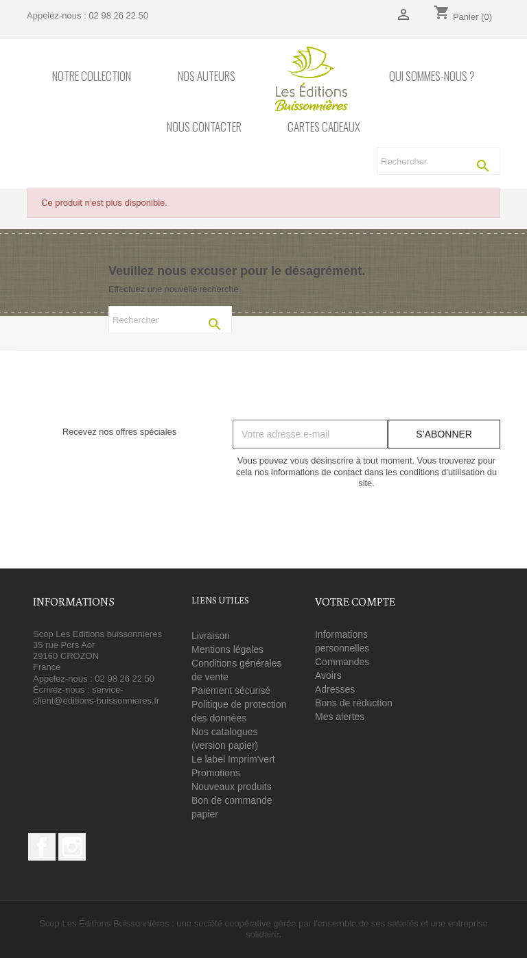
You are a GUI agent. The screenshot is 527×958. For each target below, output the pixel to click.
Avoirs (328, 675)
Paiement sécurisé (230, 690)
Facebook (42, 847)
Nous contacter (204, 127)
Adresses (335, 689)
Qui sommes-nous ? (432, 76)
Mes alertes (339, 716)
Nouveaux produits (231, 786)
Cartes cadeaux (324, 127)
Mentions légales (227, 649)
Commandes (342, 661)
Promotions (215, 772)
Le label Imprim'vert (233, 759)
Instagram (72, 847)
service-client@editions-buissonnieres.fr (96, 695)
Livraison (210, 635)
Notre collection (91, 76)
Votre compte (355, 601)
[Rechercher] (438, 161)
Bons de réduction (354, 702)
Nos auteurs (206, 76)
